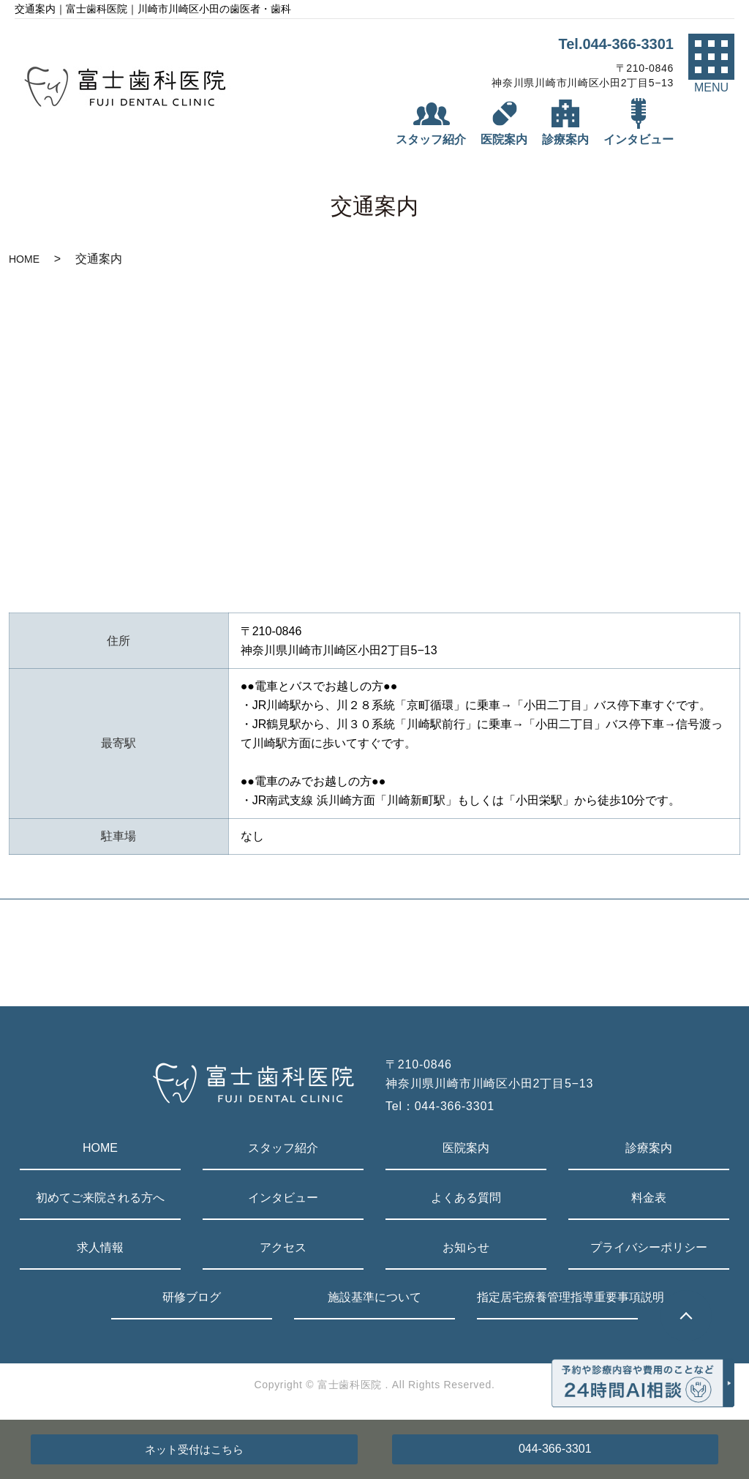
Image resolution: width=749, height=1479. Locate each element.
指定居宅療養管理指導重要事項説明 (557, 1297)
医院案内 (466, 1148)
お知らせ (466, 1247)
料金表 (648, 1197)
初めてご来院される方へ (100, 1197)
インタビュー (283, 1197)
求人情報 (100, 1247)
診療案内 (648, 1148)
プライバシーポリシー (648, 1247)
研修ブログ (191, 1297)
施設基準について (374, 1297)
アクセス (283, 1247)
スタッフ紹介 (283, 1148)
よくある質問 (466, 1197)
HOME (24, 259)
